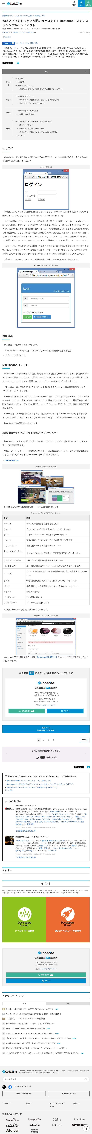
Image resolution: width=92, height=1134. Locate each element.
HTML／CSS (6, 37)
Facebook (52, 851)
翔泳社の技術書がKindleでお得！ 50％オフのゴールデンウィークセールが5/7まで (37, 1048)
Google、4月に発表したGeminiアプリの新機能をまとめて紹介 (29, 1009)
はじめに (21, 79)
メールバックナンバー (46, 705)
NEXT (85, 740)
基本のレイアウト (26, 125)
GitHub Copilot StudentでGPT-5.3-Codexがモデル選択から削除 (29, 1033)
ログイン (64, 711)
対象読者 (21, 82)
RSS (54, 848)
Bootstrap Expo (12, 460)
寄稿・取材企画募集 (24, 1094)
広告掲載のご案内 (69, 1094)
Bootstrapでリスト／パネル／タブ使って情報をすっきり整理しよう (32, 787)
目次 (65, 71)
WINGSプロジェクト (60, 814)
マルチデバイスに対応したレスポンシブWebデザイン (39, 100)
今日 (24, 1003)
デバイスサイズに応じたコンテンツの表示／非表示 (38, 132)
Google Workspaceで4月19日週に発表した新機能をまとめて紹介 (30, 1043)
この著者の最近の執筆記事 (26, 831)
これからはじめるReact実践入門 (45, 822)
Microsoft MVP (55, 812)
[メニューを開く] (3, 3)
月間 (67, 1003)
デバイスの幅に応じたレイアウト (32, 128)
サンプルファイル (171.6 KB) (27, 43)
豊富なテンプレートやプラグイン (32, 103)
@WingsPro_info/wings (24, 851)
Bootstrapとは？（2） (26, 96)
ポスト (7, 63)
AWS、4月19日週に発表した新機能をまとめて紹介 (25, 1028)
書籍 (76, 1104)
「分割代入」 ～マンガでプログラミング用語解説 (25, 1019)
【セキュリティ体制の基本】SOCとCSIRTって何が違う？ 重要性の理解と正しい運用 (38, 1038)
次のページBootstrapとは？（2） (46, 729)
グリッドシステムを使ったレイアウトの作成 (34, 122)
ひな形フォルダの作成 (26, 114)
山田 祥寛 (5, 32)
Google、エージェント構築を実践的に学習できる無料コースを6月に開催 (33, 1014)
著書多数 (30, 824)
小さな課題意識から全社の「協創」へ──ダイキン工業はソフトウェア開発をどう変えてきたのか (42, 1053)
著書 (40, 848)
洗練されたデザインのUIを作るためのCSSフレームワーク (41, 89)
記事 (45, 848)
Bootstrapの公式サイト (47, 657)
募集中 (74, 846)
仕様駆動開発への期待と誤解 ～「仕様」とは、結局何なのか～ (30, 1024)
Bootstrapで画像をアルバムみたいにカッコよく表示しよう (29, 781)
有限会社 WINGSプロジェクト (52, 841)
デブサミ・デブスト (57, 1105)
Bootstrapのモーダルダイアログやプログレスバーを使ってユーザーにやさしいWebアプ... (40, 784)
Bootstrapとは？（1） (26, 85)
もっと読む (9, 790)
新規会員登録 (26, 711)
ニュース (7, 1104)
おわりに (21, 135)
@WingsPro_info (65, 848)
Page (8, 100)
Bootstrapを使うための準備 (28, 111)
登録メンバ (44, 846)
